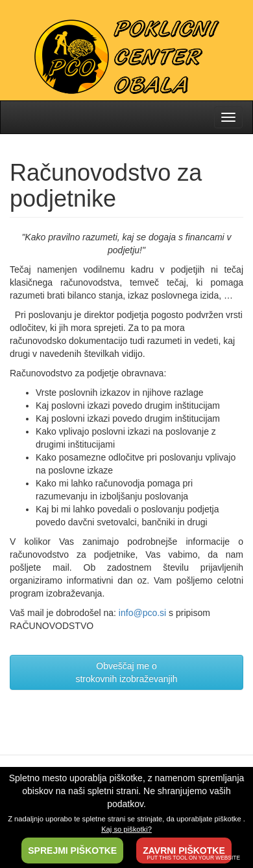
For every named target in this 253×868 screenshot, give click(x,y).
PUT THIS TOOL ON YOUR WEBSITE (193, 857)
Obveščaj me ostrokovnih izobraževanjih (126, 672)
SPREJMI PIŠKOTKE (72, 850)
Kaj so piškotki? (126, 829)
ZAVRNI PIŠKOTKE (184, 850)
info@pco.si (142, 613)
